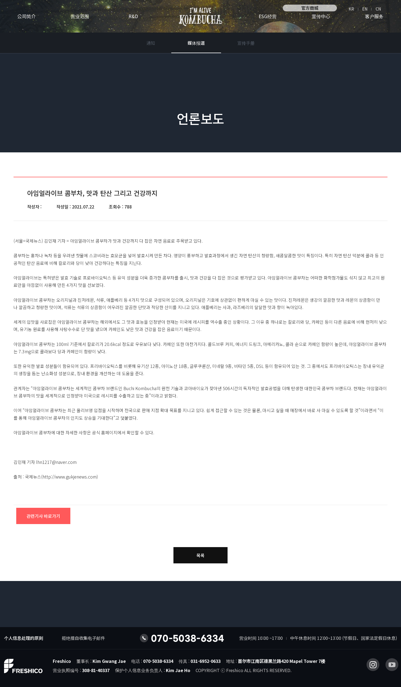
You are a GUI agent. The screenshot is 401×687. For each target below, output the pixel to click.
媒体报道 (196, 43)
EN (364, 9)
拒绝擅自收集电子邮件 (83, 638)
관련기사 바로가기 (43, 516)
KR (351, 9)
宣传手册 (246, 43)
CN (378, 9)
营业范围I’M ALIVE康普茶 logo (200, 16)
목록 (200, 555)
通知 (150, 43)
